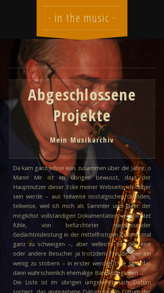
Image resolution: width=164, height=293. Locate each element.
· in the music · (82, 18)
